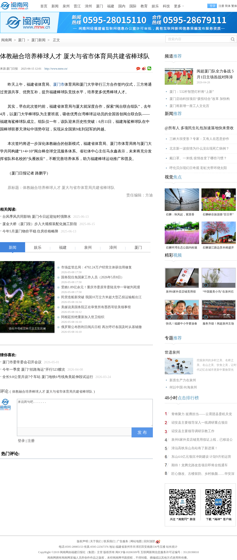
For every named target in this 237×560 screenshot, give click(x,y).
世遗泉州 (172, 352)
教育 (144, 6)
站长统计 (172, 546)
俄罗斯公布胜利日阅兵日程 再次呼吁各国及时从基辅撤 (101, 327)
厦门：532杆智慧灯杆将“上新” (191, 91)
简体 (228, 6)
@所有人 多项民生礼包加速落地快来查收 (199, 128)
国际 (133, 6)
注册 (221, 6)
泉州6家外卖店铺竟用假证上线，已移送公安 (181, 292)
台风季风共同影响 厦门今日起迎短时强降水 (36, 216)
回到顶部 (149, 541)
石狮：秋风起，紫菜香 (180, 214)
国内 (121, 6)
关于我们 (95, 541)
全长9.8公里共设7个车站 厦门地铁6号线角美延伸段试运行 (47, 377)
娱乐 (155, 6)
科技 (166, 6)
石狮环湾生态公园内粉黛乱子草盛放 (181, 248)
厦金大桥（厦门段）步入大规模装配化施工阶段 (39, 224)
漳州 (88, 6)
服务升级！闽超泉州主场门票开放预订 (218, 324)
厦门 (99, 6)
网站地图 (136, 541)
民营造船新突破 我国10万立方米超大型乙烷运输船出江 (101, 297)
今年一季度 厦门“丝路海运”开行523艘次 (33, 369)
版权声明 (82, 541)
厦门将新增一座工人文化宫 (189, 106)
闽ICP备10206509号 (127, 552)
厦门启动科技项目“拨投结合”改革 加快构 (199, 99)
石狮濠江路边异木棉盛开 (218, 247)
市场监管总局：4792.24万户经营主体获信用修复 (96, 267)
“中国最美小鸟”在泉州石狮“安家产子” (218, 292)
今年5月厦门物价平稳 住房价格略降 (30, 231)
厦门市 (58, 84)
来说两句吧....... (85, 412)
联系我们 (109, 541)
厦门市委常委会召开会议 (21, 362)
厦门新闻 (38, 40)
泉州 (66, 6)
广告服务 (122, 541)
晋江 (77, 6)
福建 (110, 6)
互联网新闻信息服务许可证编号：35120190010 (170, 552)
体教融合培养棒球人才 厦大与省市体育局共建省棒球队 (52, 391)
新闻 (55, 6)
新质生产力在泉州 (182, 380)
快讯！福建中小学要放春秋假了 (181, 324)
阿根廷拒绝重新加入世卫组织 (82, 317)
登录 (21, 441)
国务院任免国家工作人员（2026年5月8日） (92, 277)
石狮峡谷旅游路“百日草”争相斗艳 (218, 215)
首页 (43, 6)
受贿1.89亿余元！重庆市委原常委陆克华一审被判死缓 (100, 287)
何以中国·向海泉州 (183, 387)
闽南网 (6, 40)
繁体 (234, 6)
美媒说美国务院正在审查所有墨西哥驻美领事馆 (96, 307)
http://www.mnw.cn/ (56, 68)
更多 (177, 6)
